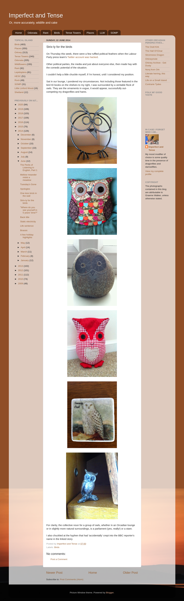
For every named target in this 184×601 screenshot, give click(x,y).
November (26, 139)
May (23, 243)
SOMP (114, 32)
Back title (24, 217)
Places (90, 32)
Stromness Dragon (154, 55)
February (25, 256)
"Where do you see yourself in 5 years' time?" (28, 210)
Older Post (130, 572)
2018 (21, 113)
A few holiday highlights (26, 236)
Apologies (25, 189)
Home (18, 32)
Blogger (110, 592)
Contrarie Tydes (153, 84)
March (24, 251)
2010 (21, 279)
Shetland (19, 92)
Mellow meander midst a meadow (28, 177)
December (26, 134)
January (25, 260)
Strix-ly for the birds (27, 201)
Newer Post (54, 572)
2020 (21, 104)
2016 (21, 122)
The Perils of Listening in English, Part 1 (28, 167)
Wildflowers (20, 64)
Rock (17, 80)
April (23, 247)
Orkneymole (151, 59)
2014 (21, 131)
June (23, 161)
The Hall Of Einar (154, 51)
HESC (18, 76)
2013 (21, 266)
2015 (21, 126)
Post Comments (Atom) (71, 579)
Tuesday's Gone (28, 184)
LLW (102, 32)
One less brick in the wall (28, 194)
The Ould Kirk (152, 47)
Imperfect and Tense (36, 15)
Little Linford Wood (24, 88)
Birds (57, 32)
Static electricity (28, 221)
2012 (21, 270)
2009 (21, 283)
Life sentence (26, 226)
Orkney (18, 52)
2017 (21, 117)
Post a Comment (59, 559)
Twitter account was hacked (82, 57)
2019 (21, 109)
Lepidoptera (20, 72)
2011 (21, 274)
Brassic (23, 230)
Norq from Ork (152, 69)
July (23, 156)
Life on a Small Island (156, 80)
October (25, 143)
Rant (45, 32)
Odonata (32, 32)
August (24, 152)
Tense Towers (73, 32)
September (26, 148)
